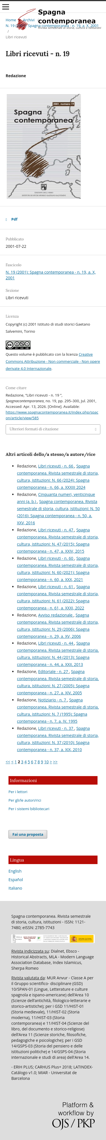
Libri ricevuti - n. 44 (56, 643)
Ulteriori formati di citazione (34, 429)
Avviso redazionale (55, 615)
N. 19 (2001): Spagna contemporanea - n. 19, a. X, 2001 (52, 25)
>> (55, 761)
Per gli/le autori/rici (24, 800)
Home (11, 19)
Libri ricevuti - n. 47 (56, 530)
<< (8, 761)
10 (46, 761)
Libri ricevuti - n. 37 (56, 728)
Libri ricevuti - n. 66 (56, 466)
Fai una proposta (27, 834)
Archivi (28, 19)
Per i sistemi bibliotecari (28, 808)
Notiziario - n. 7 (52, 700)
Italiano (15, 888)
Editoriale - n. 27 (53, 671)
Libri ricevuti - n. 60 (56, 558)
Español (15, 879)
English (14, 871)
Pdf (14, 219)
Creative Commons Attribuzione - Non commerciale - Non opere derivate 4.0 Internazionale (53, 361)
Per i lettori (17, 791)
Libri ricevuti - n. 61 (56, 586)
